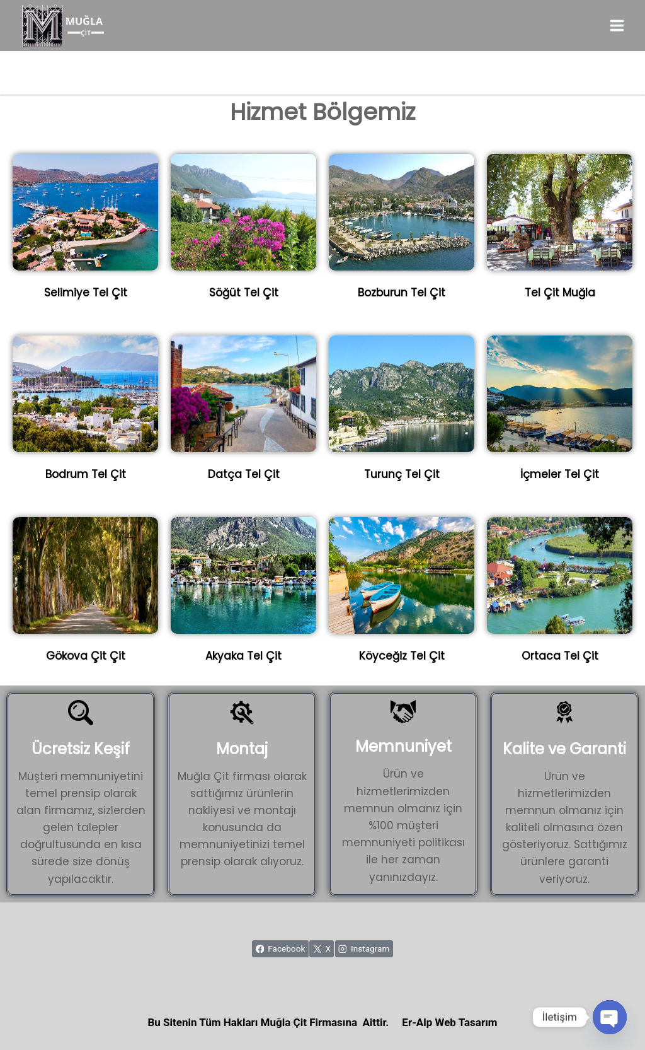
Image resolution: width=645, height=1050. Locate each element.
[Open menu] (616, 25)
